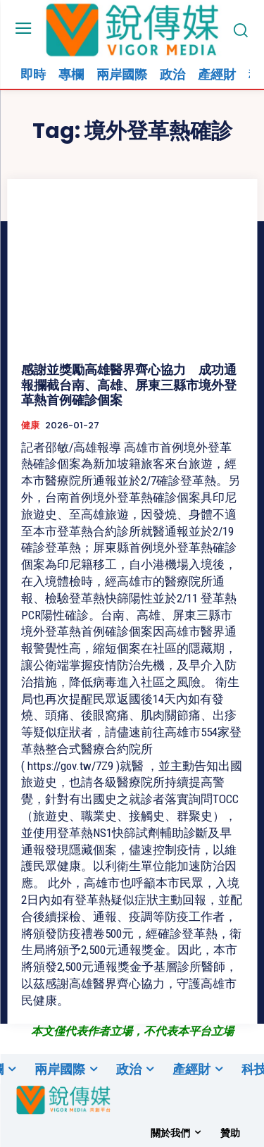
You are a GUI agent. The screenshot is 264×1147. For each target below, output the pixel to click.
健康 (30, 425)
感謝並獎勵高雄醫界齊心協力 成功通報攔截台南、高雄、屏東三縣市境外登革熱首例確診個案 (129, 385)
